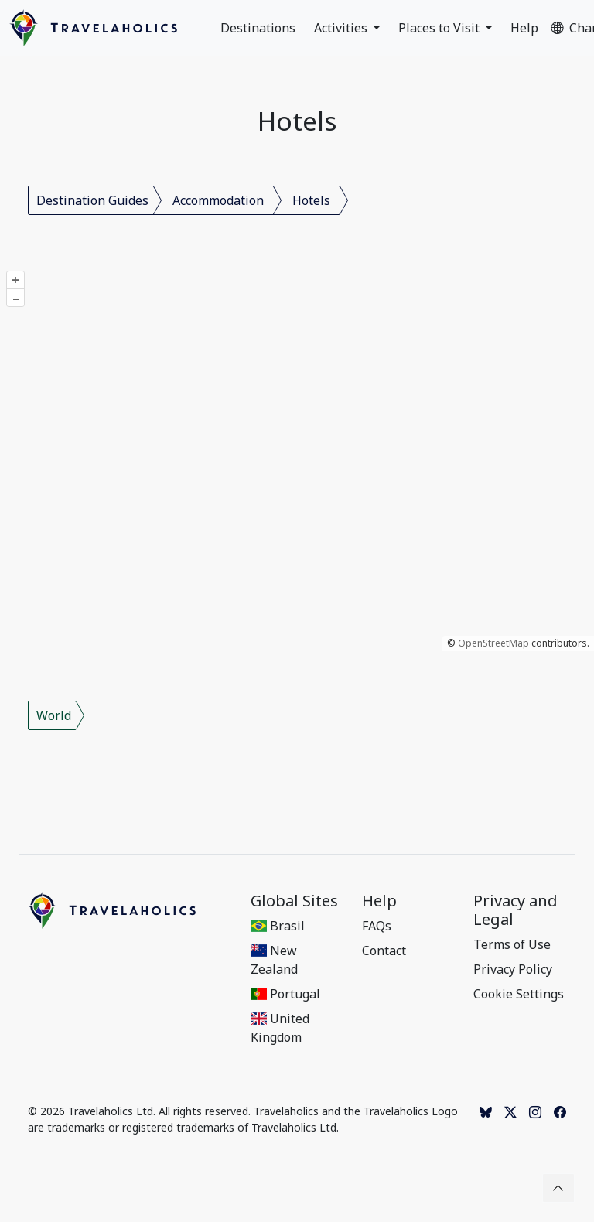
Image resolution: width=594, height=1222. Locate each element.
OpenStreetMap (493, 643)
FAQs (376, 925)
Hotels (311, 200)
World (53, 715)
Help (524, 27)
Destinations (257, 27)
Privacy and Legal (515, 910)
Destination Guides (92, 200)
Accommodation (218, 200)
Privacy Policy (512, 969)
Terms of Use (512, 944)
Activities (342, 27)
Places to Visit (440, 27)
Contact (384, 950)
